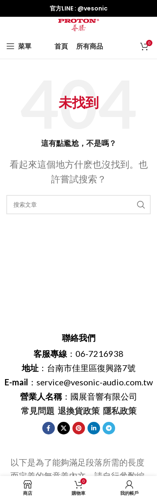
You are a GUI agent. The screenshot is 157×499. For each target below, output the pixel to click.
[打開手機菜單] (19, 46)
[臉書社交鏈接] (48, 428)
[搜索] (78, 204)
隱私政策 (119, 410)
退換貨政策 (79, 410)
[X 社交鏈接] (63, 428)
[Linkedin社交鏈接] (94, 428)
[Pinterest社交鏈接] (78, 428)
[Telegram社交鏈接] (109, 428)
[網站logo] (78, 24)
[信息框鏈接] (78, 8)
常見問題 (37, 410)
